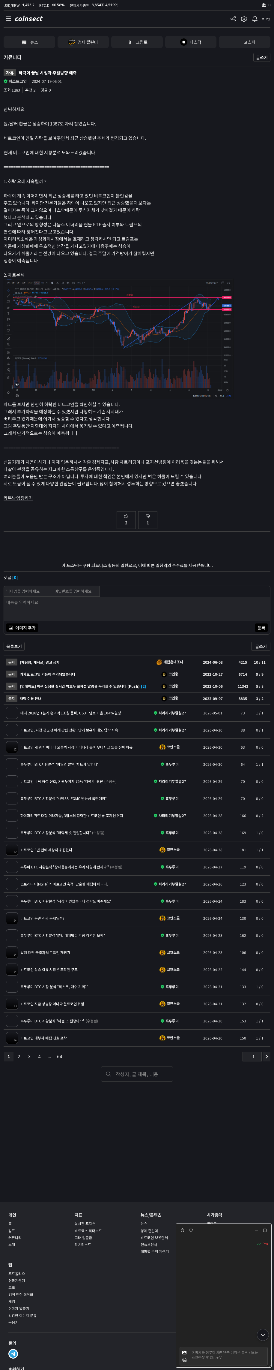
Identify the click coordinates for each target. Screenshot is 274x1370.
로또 (11, 1287)
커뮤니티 (13, 57)
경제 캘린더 (149, 1230)
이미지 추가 (22, 628)
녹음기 (13, 1322)
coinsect (28, 19)
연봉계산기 (16, 1280)
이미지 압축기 (18, 1308)
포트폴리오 (16, 1273)
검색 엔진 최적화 (20, 1294)
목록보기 (14, 646)
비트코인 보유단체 (154, 1237)
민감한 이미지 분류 (22, 1315)
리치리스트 (83, 1244)
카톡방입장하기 (18, 498)
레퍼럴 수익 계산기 (155, 1251)
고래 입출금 (83, 1237)
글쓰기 (262, 57)
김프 (11, 1230)
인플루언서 (149, 1244)
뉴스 (144, 1223)
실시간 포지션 (85, 1223)
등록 (261, 628)
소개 (11, 1244)
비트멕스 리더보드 (88, 1230)
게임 (11, 1301)
